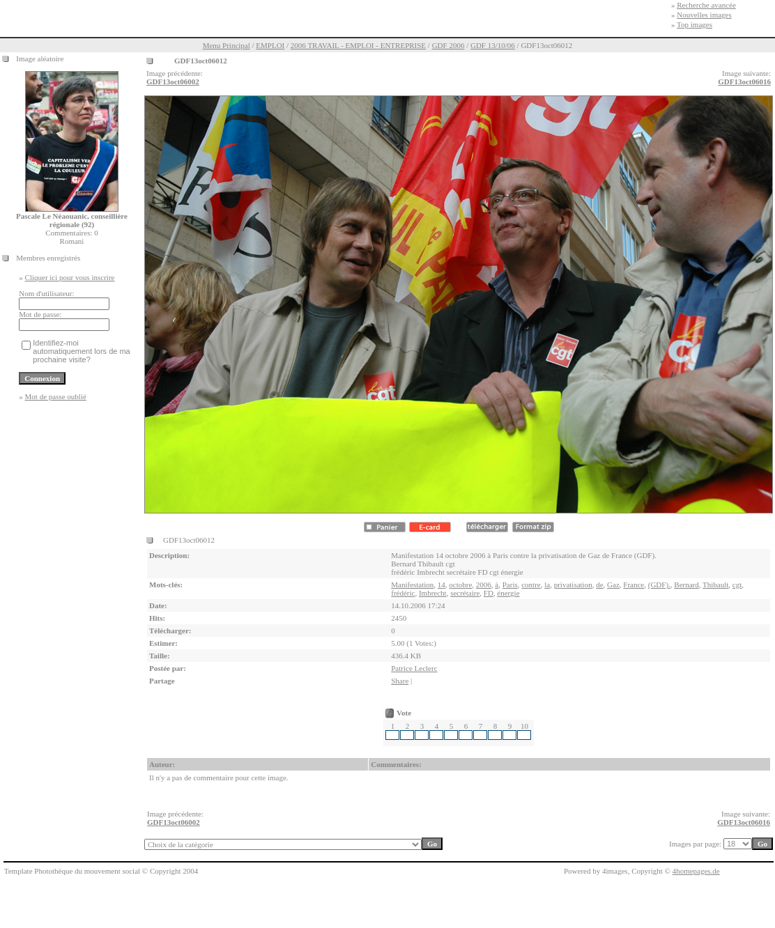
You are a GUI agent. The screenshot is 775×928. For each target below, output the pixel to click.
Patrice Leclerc (414, 668)
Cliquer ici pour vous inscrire (70, 277)
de (599, 584)
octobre (460, 584)
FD (488, 593)
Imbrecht (433, 593)
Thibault (715, 584)
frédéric (403, 593)
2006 (483, 584)
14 (441, 584)
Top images (694, 24)
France (633, 584)
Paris (510, 584)
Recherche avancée (706, 5)
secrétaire (464, 593)
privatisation (573, 584)
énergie (508, 593)
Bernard (686, 584)
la (547, 584)
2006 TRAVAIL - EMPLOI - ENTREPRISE (358, 45)
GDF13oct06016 (744, 81)
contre (530, 584)
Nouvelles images (704, 14)
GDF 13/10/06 (492, 45)
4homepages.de (696, 871)
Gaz (613, 584)
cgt (737, 584)
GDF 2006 (448, 45)
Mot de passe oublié (55, 396)
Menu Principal (226, 45)
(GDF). (659, 584)
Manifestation (412, 584)
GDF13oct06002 (172, 81)
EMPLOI (270, 45)
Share (399, 680)
